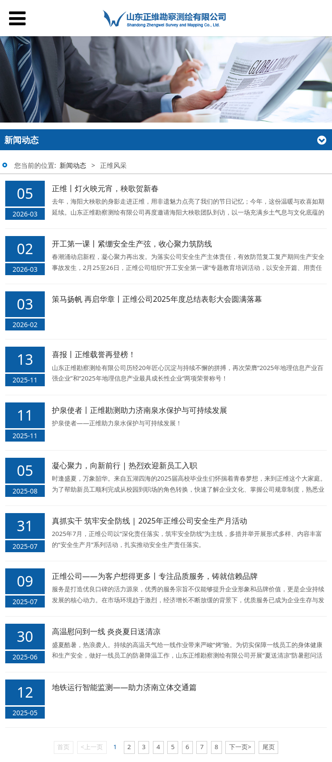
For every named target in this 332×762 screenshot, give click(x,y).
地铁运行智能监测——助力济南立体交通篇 (124, 687)
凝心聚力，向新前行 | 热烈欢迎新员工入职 (124, 465)
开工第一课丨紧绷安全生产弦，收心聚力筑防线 (132, 243)
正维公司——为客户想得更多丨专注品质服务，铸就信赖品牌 (155, 576)
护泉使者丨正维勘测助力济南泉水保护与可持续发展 (139, 410)
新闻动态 (73, 165)
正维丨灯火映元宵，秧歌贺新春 (105, 188)
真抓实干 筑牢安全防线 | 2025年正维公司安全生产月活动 (149, 520)
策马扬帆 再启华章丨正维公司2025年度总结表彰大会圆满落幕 (157, 299)
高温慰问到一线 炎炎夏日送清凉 (106, 631)
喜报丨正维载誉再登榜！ (94, 354)
